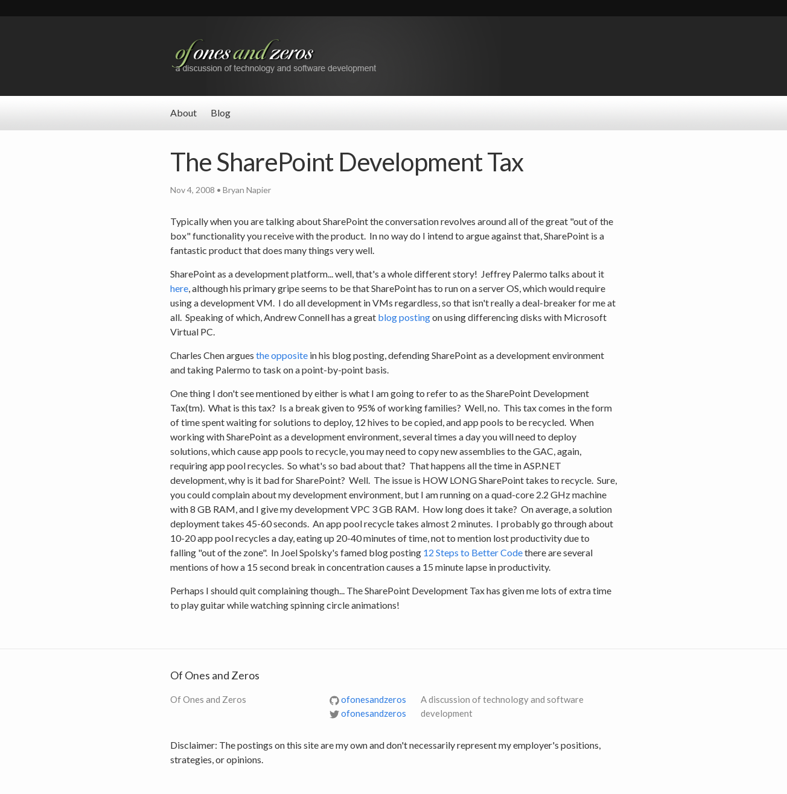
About (183, 112)
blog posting (404, 317)
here (179, 288)
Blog (221, 112)
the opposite (282, 355)
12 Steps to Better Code (473, 552)
